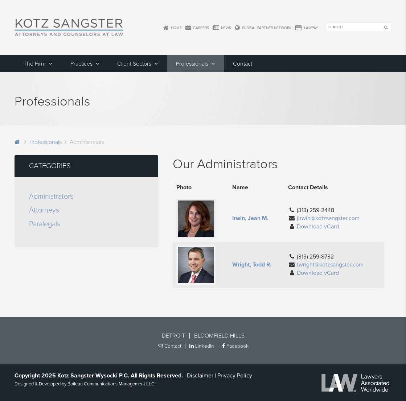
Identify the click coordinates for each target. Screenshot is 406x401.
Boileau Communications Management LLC (111, 384)
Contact (242, 63)
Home (172, 28)
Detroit (173, 336)
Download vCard (318, 226)
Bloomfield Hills (219, 336)
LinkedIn (201, 346)
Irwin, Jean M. (250, 218)
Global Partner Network (263, 28)
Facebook (235, 346)
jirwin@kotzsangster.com (328, 218)
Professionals (192, 63)
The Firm (35, 63)
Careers (197, 28)
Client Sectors (134, 63)
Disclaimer (200, 375)
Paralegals (44, 224)
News (222, 28)
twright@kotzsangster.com (330, 264)
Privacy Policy (234, 375)
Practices (81, 63)
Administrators (51, 196)
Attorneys (44, 210)
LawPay (307, 28)
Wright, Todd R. (251, 264)
